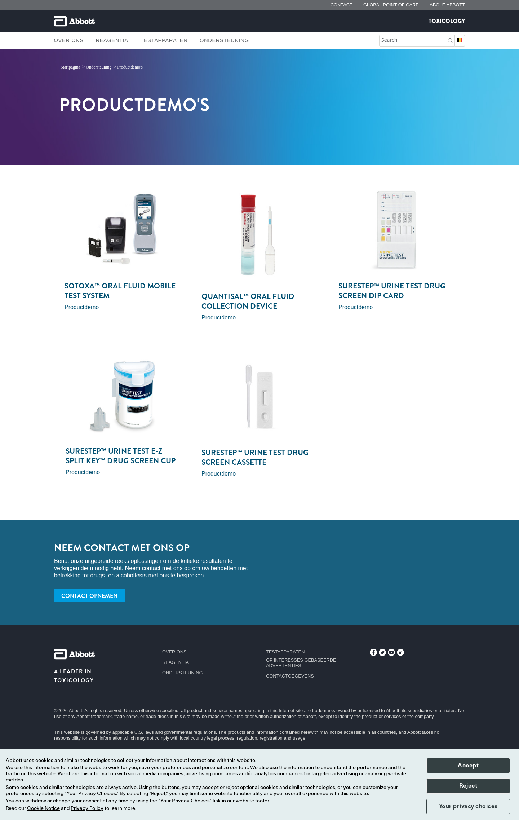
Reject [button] (468, 786)
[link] (71, 67)
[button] (450, 40)
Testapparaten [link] (163, 40)
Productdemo (82, 307)
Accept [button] (468, 765)
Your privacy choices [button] (468, 806)
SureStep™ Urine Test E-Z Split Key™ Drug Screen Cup (121, 456)
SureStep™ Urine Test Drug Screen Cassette (255, 457)
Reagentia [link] (112, 40)
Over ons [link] (69, 40)
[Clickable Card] (122, 229)
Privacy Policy (87, 808)
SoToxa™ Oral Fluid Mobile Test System (120, 291)
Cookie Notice (43, 808)
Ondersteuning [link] (224, 40)
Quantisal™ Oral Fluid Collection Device (247, 301)
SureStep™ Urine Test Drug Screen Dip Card (391, 291)
